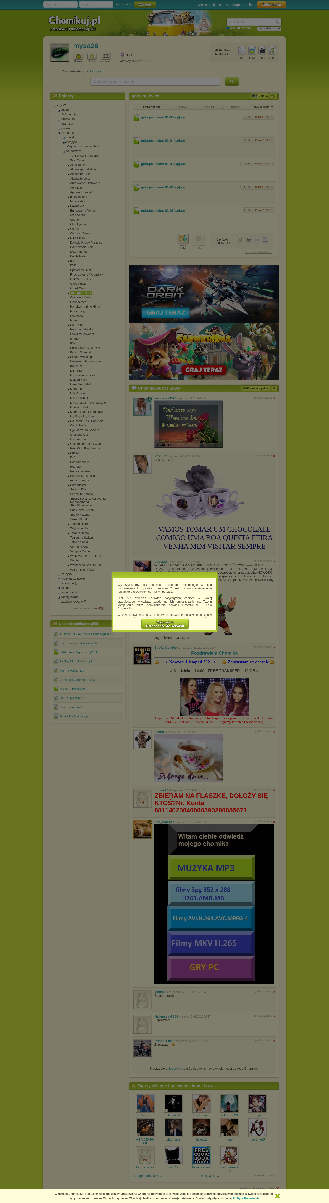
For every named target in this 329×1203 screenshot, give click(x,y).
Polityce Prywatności (246, 1198)
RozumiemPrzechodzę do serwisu (165, 624)
